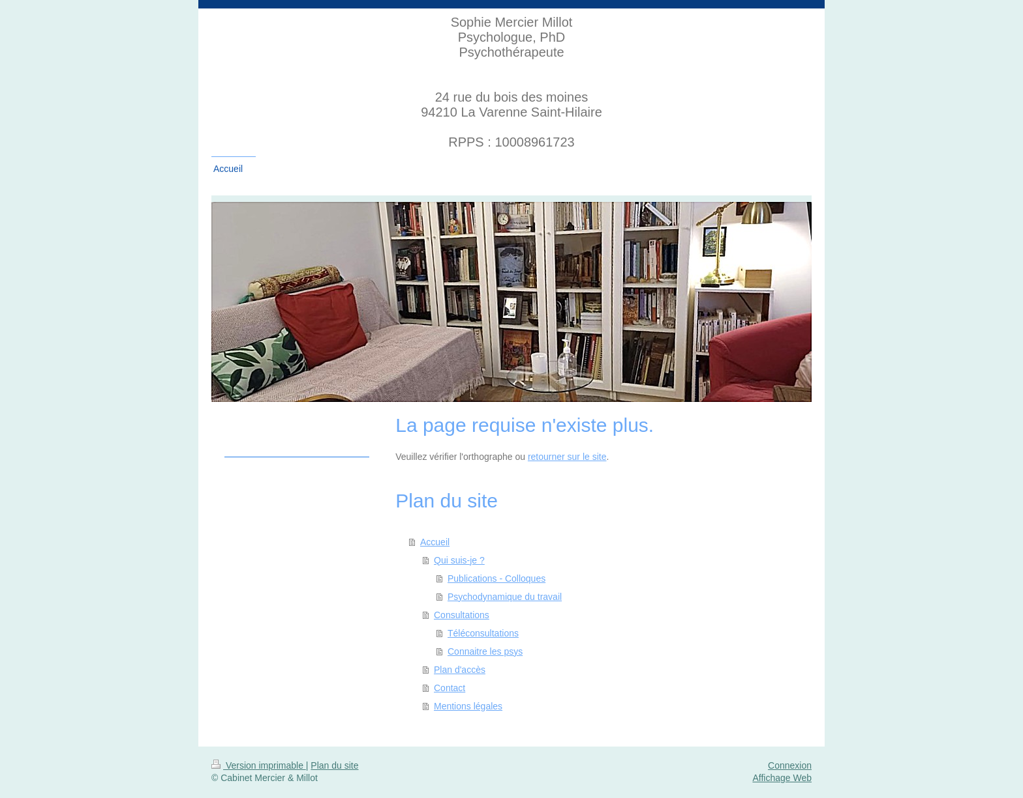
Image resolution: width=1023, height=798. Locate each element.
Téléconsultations (483, 633)
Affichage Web (782, 778)
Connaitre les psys (485, 651)
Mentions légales (468, 706)
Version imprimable (258, 765)
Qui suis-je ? (459, 560)
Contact (449, 688)
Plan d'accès (459, 669)
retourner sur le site (567, 456)
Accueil (435, 542)
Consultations (461, 615)
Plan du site (334, 765)
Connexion (790, 765)
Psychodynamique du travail (505, 596)
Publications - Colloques (496, 578)
